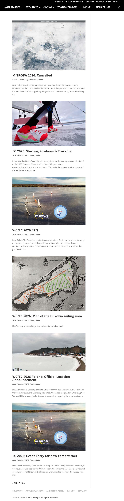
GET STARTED (13, 7)
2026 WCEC (16, 155)
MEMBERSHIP (103, 7)
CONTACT (116, 2)
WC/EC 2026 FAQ (25, 230)
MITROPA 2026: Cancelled (32, 75)
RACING (47, 7)
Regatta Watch (31, 79)
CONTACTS (82, 491)
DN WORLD (59, 2)
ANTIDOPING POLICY (55, 491)
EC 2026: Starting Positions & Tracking (41, 151)
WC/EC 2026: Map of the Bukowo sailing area (47, 316)
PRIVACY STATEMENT (34, 491)
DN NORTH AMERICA (103, 2)
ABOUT (86, 7)
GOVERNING (17, 491)
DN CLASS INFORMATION (74, 2)
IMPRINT (70, 491)
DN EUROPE (89, 2)
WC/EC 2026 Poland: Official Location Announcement (41, 378)
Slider (40, 79)
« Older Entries (18, 483)
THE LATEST (32, 7)
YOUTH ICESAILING (67, 7)
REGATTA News (18, 79)
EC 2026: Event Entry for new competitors (44, 456)
